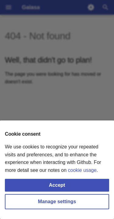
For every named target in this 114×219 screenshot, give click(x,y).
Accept (57, 185)
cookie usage (82, 170)
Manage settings (57, 201)
